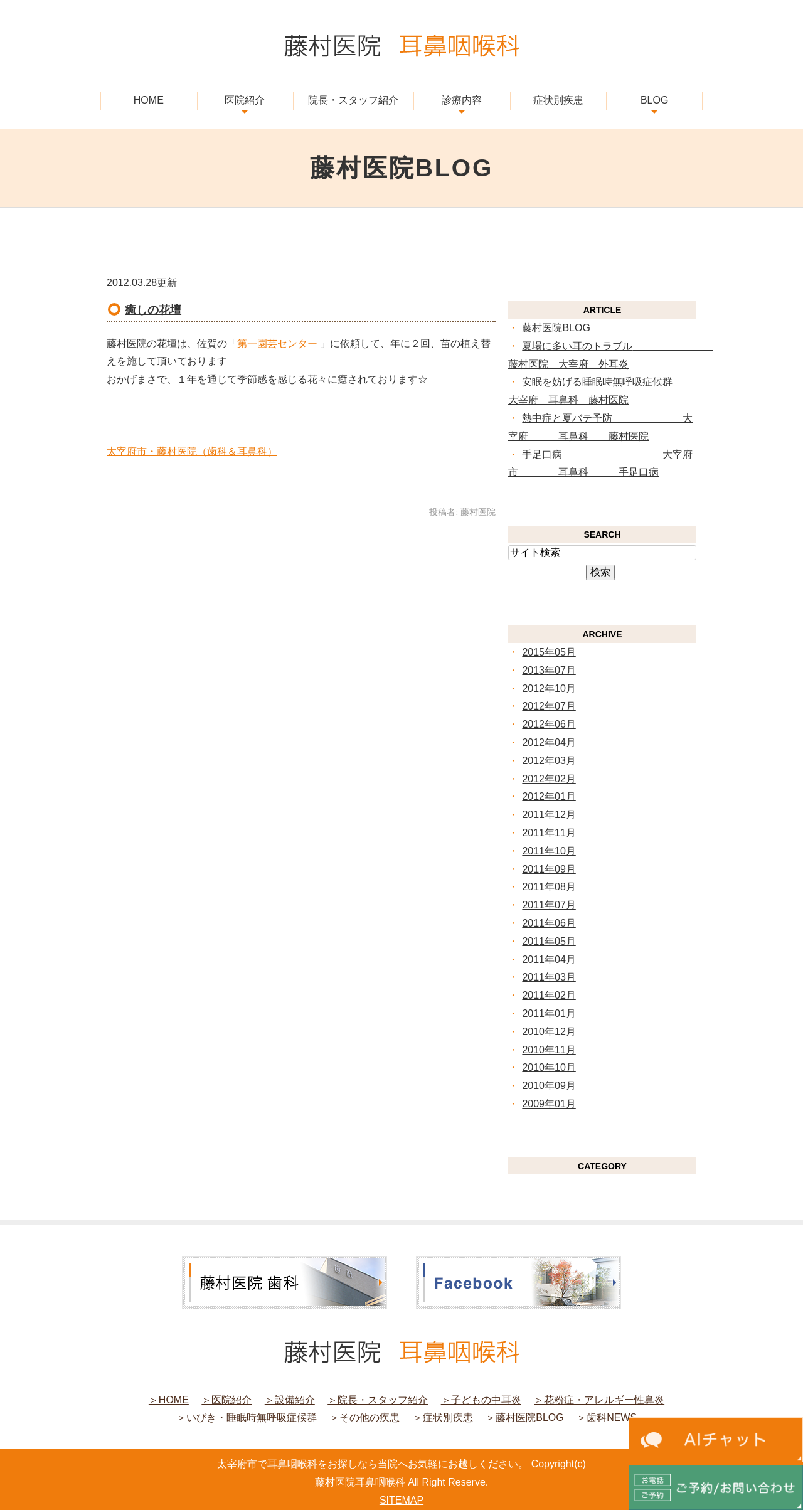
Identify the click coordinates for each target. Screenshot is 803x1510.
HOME (149, 100)
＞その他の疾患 (364, 1417)
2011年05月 (548, 941)
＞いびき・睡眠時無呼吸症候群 (246, 1417)
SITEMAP (401, 1500)
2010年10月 (548, 1067)
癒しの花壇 (153, 310)
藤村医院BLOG (556, 327)
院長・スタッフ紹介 (353, 100)
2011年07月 (548, 905)
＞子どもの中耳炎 (481, 1400)
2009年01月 (548, 1103)
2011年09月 (548, 869)
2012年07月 (548, 706)
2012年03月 (548, 760)
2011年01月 (548, 1013)
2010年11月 (548, 1050)
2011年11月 (548, 832)
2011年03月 (548, 977)
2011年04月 (548, 959)
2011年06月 (548, 923)
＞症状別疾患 (443, 1417)
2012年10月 (548, 688)
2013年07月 (548, 670)
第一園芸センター (277, 343)
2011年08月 (548, 886)
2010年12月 (548, 1031)
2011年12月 (548, 814)
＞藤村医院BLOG (524, 1417)
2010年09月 (548, 1085)
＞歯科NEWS (607, 1417)
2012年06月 (548, 724)
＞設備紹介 (290, 1400)
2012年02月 (548, 779)
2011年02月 (548, 995)
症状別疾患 (558, 100)
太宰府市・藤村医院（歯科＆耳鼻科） (192, 451)
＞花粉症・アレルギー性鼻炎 (599, 1400)
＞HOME (169, 1400)
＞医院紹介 (226, 1400)
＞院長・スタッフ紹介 (377, 1400)
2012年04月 (548, 742)
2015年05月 (548, 652)
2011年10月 (548, 851)
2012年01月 (548, 796)
